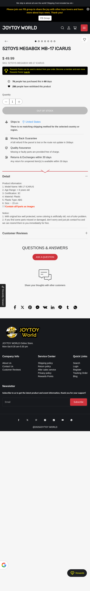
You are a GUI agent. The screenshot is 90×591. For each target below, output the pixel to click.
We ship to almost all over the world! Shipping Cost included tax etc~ (45, 3)
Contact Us (7, 366)
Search (76, 363)
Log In (27, 72)
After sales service (47, 369)
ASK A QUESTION (45, 257)
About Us (6, 363)
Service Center (47, 356)
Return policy (44, 366)
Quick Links (80, 356)
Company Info (10, 356)
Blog (75, 376)
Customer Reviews (11, 369)
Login (75, 366)
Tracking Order (80, 373)
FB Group (45, 18)
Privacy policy (45, 373)
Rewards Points (45, 376)
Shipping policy (45, 363)
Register (77, 369)
